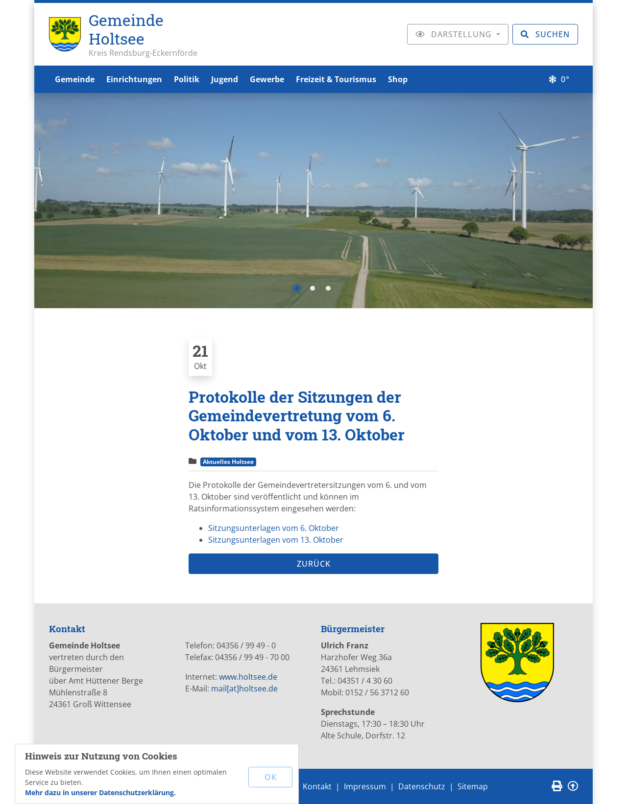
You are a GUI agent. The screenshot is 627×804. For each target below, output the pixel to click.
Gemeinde (75, 79)
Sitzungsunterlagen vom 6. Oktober (273, 528)
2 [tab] (312, 288)
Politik (186, 79)
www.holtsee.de (248, 676)
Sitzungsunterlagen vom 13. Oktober (275, 539)
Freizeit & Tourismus (336, 79)
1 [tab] (296, 288)
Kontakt (317, 786)
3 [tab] (328, 288)
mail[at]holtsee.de (244, 688)
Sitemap (473, 786)
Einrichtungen (134, 79)
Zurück (314, 563)
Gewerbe (267, 79)
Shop (398, 79)
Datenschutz (421, 786)
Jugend (224, 79)
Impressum (365, 786)
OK (271, 777)
